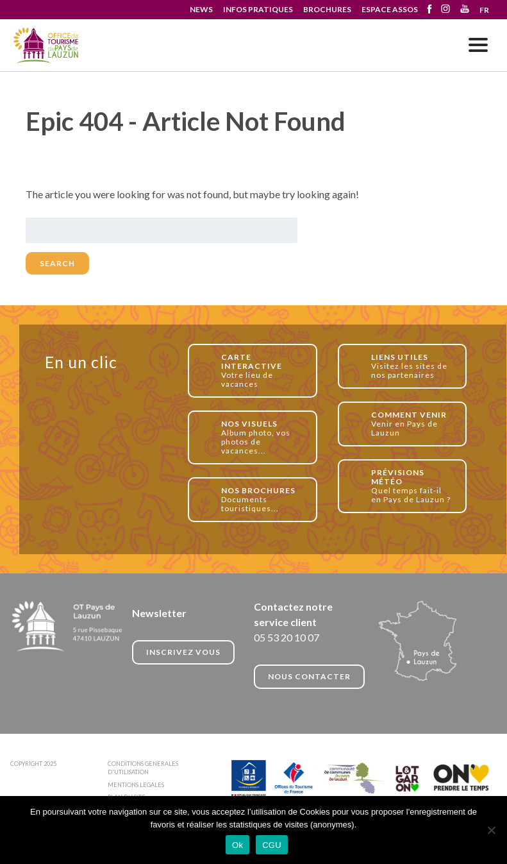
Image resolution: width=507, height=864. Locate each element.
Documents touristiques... (262, 499)
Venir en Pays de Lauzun (412, 423)
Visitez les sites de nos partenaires (412, 366)
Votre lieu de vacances (262, 370)
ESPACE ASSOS (390, 9)
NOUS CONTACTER (309, 676)
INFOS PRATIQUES (258, 9)
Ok (237, 845)
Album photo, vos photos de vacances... (262, 437)
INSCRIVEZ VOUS (183, 652)
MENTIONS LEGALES (136, 784)
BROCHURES (327, 9)
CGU (271, 845)
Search (57, 263)
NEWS (201, 9)
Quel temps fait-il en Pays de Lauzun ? (412, 486)
